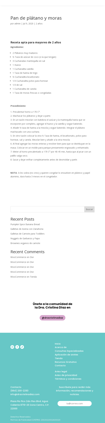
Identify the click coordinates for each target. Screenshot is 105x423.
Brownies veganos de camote (25, 243)
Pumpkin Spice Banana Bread (25, 224)
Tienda (33, 276)
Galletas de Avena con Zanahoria (26, 228)
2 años (39, 23)
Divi (32, 257)
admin (17, 23)
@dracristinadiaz (52, 317)
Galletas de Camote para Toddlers (27, 233)
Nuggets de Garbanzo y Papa (25, 238)
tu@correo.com (74, 403)
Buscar (89, 209)
